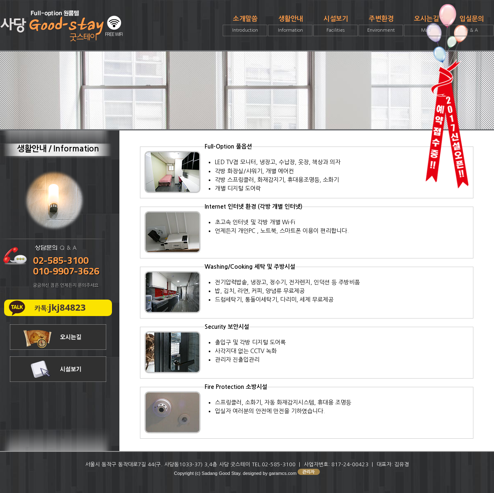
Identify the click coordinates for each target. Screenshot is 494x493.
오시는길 (426, 26)
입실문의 (471, 26)
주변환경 (381, 26)
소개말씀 (245, 26)
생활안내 (290, 26)
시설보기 (335, 26)
